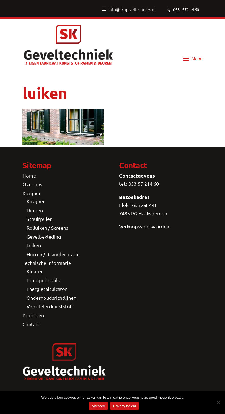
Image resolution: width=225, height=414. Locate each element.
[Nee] (218, 402)
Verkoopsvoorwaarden (144, 226)
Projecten (33, 315)
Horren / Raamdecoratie (53, 254)
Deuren (35, 210)
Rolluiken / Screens (47, 228)
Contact (31, 324)
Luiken (34, 245)
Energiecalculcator (47, 289)
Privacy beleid (124, 406)
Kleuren (35, 271)
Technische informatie (46, 263)
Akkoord (98, 406)
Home (29, 175)
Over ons (32, 184)
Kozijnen (31, 193)
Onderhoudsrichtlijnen (51, 298)
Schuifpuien (40, 219)
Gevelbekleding (44, 236)
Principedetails (43, 280)
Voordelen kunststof (49, 306)
